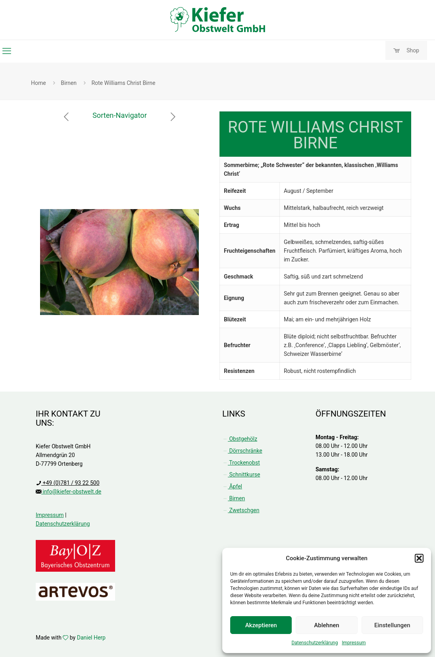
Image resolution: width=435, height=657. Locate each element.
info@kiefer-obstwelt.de (71, 491)
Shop (406, 50)
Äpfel (232, 486)
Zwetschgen (240, 510)
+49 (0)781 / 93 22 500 (70, 483)
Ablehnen (326, 625)
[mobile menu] (6, 51)
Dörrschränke (242, 451)
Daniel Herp (91, 637)
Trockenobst (241, 462)
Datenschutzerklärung (314, 642)
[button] (419, 558)
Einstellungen (392, 625)
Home (38, 83)
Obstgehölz (239, 439)
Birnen (69, 83)
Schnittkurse (241, 474)
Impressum (354, 642)
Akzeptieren (261, 625)
